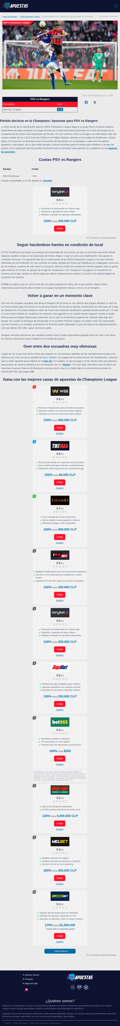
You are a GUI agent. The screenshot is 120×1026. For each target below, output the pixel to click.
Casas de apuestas (9, 16)
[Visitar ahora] (60, 192)
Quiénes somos (32, 975)
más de (48, 361)
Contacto (29, 979)
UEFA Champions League (30, 16)
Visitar (59, 228)
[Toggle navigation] (116, 6)
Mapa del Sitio (31, 983)
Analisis (59, 433)
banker (67, 364)
